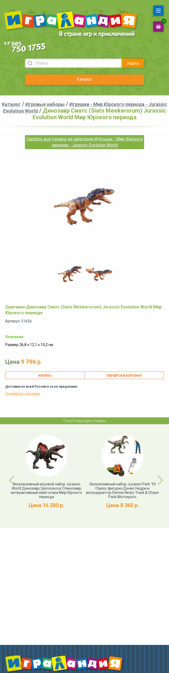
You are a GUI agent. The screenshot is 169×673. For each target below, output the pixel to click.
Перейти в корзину (124, 376)
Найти (133, 63)
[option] (69, 273)
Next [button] (155, 476)
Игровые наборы (45, 104)
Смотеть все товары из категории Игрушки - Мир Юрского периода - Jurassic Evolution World (84, 141)
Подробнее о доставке (22, 394)
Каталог (84, 79)
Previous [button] (8, 476)
